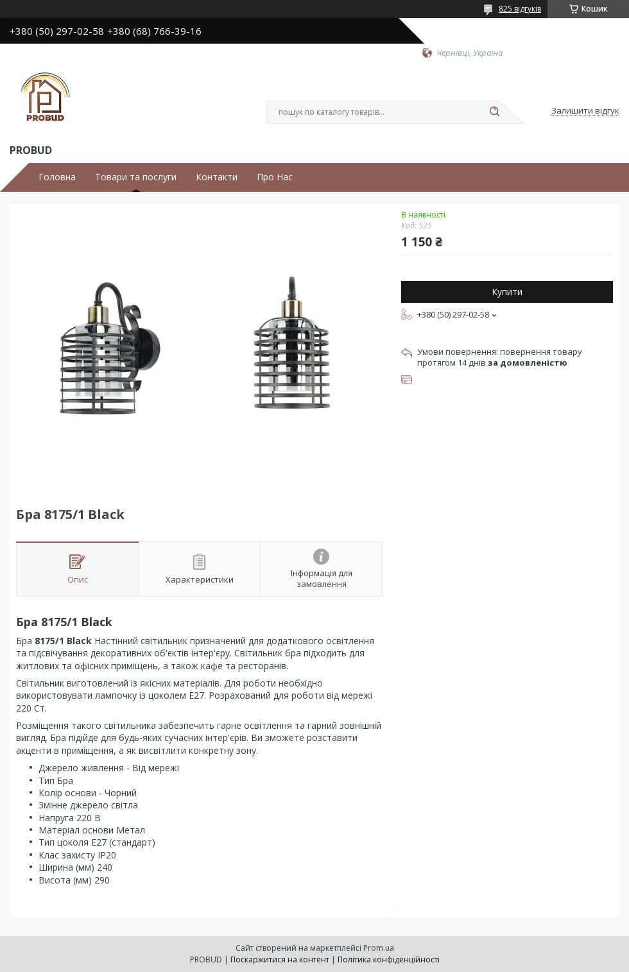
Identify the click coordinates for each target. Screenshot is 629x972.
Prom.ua (378, 947)
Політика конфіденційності (389, 959)
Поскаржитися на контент (279, 959)
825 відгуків (520, 8)
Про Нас (275, 177)
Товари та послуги (136, 177)
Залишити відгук (585, 111)
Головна (57, 177)
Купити (507, 292)
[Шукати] (494, 112)
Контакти (216, 177)
